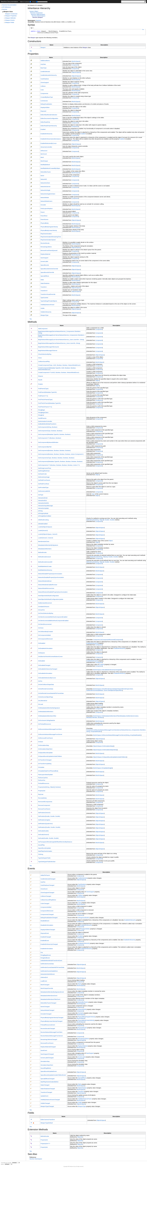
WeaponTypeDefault (47, 1123)
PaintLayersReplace (47, 208)
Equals (40, 379)
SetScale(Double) (43, 831)
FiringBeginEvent (46, 955)
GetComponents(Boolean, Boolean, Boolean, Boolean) (54, 450)
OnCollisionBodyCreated (45, 631)
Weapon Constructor (11, 14)
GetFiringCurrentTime (44, 468)
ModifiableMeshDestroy (45, 570)
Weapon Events (10, 20)
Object (97, 380)
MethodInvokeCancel (44, 557)
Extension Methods (38, 1129)
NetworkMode (45, 197)
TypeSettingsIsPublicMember (46, 861)
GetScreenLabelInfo (44, 491)
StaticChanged (45, 1085)
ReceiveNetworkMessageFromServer (52, 1036)
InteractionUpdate (43, 508)
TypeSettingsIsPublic (44, 858)
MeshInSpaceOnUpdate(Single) (102, 768)
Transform (44, 287)
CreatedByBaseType (47, 97)
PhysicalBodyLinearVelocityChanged (51, 1021)
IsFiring (40, 511)
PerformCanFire (43, 777)
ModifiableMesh (45, 164)
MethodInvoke (42, 552)
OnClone (40, 628)
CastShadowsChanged (47, 885)
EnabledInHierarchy (46, 133)
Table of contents (24, 1)
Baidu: (2, 1164)
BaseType (44, 68)
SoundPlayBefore (46, 1068)
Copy (143, 29)
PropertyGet (44, 1140)
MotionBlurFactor (46, 172)
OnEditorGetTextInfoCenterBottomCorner (50, 656)
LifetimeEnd (44, 977)
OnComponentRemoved (45, 639)
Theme (34, 1)
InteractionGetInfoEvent (48, 974)
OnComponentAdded (44, 635)
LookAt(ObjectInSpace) (45, 527)
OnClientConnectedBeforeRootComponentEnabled (53, 620)
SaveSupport (44, 257)
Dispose (40, 376)
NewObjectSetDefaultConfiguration (48, 595)
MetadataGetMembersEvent (49, 995)
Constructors (34, 41)
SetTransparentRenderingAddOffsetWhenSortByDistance (55, 842)
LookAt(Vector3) (43, 530)
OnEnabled (41, 661)
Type (93, 494)
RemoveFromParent (44, 809)
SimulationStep (45, 1061)
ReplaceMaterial (45, 254)
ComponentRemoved (47, 911)
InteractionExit (42, 500)
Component (75, 65)
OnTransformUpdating (44, 763)
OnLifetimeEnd (42, 700)
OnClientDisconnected (44, 624)
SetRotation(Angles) (44, 820)
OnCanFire (41, 610)
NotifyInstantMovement (45, 603)
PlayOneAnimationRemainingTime (51, 236)
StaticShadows (45, 283)
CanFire (43, 882)
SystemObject (34, 11)
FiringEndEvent (45, 958)
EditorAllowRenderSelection (49, 114)
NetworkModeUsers (46, 201)
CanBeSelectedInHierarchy (49, 75)
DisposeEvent (45, 933)
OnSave (40, 741)
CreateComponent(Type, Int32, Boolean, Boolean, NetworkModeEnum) (59, 365)
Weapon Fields (9, 22)
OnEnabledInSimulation (45, 673)
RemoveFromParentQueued (49, 250)
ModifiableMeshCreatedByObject (50, 168)
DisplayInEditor (45, 107)
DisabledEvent (45, 921)
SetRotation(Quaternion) (45, 823)
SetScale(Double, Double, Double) (48, 838)
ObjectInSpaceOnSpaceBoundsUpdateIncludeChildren (110, 757)
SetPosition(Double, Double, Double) (49, 816)
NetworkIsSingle (45, 190)
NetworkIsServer (45, 186)
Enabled (43, 129)
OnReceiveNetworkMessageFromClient (50, 729)
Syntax (31, 25)
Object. (111, 540)
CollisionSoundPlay (44, 361)
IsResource (44, 150)
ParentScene (44, 219)
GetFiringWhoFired (43, 471)
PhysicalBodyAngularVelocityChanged (52, 1017)
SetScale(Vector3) (43, 834)
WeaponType (44, 315)
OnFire (40, 681)
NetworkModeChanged (47, 1010)
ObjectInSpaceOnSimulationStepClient (105, 749)
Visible (42, 308)
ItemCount (44, 154)
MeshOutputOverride (47, 988)
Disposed (43, 111)
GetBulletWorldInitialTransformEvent (51, 960)
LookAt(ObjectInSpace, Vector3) (47, 534)
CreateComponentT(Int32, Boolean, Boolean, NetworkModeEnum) (58, 372)
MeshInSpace (76, 61)
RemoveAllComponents (45, 801)
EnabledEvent (45, 940)
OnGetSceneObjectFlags (45, 697)
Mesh (42, 157)
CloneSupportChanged (47, 892)
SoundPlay (41, 845)
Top (31, 51)
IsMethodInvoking (43, 520)
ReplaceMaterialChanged (48, 1047)
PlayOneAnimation (46, 233)
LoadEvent (44, 981)
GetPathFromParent (44, 480)
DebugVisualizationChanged (49, 917)
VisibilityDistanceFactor (47, 304)
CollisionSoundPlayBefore (48, 900)
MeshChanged (45, 984)
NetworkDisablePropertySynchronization (50, 573)
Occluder (43, 205)
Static (42, 279)
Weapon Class (8, 11)
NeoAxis (4, 9)
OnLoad (40, 704)
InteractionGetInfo (43, 503)
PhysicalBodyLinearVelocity (49, 230)
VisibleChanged (45, 1103)
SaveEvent (44, 1050)
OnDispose (41, 653)
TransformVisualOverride (48, 294)
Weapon (43, 47)
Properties (33, 53)
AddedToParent (45, 875)
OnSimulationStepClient (45, 749)
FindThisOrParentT (45, 407)
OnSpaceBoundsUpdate (45, 752)
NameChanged (45, 1006)
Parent (42, 212)
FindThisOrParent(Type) (45, 399)
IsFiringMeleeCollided (44, 516)
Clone (40, 358)
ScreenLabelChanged (47, 1057)
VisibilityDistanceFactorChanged (50, 1099)
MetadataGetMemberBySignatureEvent (52, 992)
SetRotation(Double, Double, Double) (49, 827)
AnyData (43, 64)
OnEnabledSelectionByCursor (47, 678)
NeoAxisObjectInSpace (38, 14)
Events (31, 868)
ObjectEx (80, 1137)
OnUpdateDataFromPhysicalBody (48, 771)
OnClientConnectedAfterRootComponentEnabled (52, 617)
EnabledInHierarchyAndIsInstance (51, 139)
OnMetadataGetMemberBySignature (49, 708)
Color (42, 90)
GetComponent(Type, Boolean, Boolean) (50, 430)
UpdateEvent (44, 1096)
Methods (32, 322)
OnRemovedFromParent (45, 738)
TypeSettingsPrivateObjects (49, 301)
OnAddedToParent (43, 606)
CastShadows (45, 79)
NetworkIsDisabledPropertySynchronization (51, 577)
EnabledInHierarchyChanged (49, 944)
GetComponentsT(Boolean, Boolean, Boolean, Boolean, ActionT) (59, 465)
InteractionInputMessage (45, 505)
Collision (43, 86)
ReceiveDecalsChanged (48, 1028)
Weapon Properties (11, 15)
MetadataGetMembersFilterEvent (50, 999)
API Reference (6, 7)
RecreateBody (42, 798)
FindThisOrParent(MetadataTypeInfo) (49, 403)
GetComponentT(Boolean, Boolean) (49, 438)
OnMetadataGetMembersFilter (47, 716)
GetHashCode (42, 474)
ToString (40, 854)
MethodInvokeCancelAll (45, 562)
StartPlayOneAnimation (45, 851)
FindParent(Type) (43, 388)
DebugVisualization (46, 104)
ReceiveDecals (45, 243)
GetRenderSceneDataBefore (49, 971)
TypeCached (44, 297)
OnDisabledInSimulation (45, 648)
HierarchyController (46, 147)
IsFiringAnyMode (43, 513)
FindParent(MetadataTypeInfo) (47, 392)
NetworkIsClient (45, 183)
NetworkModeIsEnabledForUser (47, 584)
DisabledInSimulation (47, 925)
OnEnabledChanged (44, 665)
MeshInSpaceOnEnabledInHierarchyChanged (107, 669)
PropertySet (41, 790)
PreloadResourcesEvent (48, 1025)
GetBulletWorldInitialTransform (47, 424)
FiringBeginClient (43, 412)
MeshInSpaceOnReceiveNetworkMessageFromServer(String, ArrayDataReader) (117, 735)
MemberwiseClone (43, 541)
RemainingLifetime (46, 247)
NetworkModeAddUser (45, 581)
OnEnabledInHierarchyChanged (47, 669)
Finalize (40, 384)
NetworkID (44, 179)
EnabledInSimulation (47, 948)
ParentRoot (44, 216)
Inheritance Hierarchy (39, 8)
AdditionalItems (45, 60)
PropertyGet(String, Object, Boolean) (49, 787)
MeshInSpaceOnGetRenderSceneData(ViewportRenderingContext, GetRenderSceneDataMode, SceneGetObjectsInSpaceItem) (109, 689)
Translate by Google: (6, 1162)
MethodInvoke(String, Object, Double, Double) (100, 520)
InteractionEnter (43, 498)
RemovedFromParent (47, 1043)
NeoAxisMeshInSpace (38, 16)
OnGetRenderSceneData (45, 689)
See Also (32, 1154)
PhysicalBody (45, 223)
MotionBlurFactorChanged (48, 1003)
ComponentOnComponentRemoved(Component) (107, 639)
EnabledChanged (46, 937)
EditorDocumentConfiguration (49, 118)
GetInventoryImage (44, 477)
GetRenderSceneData (47, 963)
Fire (42, 952)
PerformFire (41, 780)
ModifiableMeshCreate (45, 566)
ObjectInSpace (76, 72)
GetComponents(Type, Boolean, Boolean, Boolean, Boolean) (56, 458)
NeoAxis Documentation (9, 5)
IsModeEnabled (42, 523)
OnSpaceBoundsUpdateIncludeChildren (50, 756)
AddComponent (42, 328)
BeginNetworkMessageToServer (47, 350)
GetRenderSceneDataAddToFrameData (52, 967)
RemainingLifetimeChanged (49, 1039)
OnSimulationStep (43, 745)
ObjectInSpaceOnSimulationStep (103, 746)
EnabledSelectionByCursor (49, 143)
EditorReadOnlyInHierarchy (49, 125)
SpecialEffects (45, 276)
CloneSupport (45, 82)
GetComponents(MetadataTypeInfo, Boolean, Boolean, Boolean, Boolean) (60, 461)
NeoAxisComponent (36, 13)
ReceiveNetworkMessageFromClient (51, 1032)
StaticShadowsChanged (48, 1088)
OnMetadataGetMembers (45, 711)
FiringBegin (41, 410)
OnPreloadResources (44, 724)
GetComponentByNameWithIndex (48, 442)
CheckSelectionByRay (44, 354)
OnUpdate (41, 767)
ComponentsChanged (47, 914)
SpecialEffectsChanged (47, 1078)
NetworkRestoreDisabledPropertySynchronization (52, 592)
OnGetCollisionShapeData (46, 684)
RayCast (40, 794)
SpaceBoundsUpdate (44, 848)
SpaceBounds (45, 265)
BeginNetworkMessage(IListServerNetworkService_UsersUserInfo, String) (61, 339)
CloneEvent (44, 889)
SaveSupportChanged (47, 1054)
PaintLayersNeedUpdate (45, 774)
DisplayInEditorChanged (48, 929)
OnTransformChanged (44, 760)
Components (44, 93)
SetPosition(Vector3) (44, 812)
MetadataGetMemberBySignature (48, 545)
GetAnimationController (45, 421)
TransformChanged (46, 1092)
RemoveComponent (44, 805)
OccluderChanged (46, 1014)
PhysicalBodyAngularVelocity (49, 226)
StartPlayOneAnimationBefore (49, 1082)
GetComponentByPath (45, 447)
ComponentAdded (46, 907)
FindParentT (43, 396)
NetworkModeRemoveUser (46, 588)
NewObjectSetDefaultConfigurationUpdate (50, 599)
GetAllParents (42, 418)
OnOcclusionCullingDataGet (46, 720)
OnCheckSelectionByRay (45, 613)
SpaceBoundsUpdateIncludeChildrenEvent (53, 1075)
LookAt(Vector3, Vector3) (45, 538)
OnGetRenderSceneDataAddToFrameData (51, 693)
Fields (31, 1112)
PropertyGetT (45, 1143)
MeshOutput (44, 161)
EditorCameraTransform (48, 1119)
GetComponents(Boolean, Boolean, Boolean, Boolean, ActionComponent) (61, 454)
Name (42, 175)
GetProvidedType (43, 487)
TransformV (44, 290)
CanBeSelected (45, 71)
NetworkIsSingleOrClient (48, 194)
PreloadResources (43, 783)
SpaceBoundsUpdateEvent (49, 1071)
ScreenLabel (44, 261)
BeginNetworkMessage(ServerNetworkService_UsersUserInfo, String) (59, 343)
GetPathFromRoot (43, 484)
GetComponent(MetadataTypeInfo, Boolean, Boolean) (54, 434)
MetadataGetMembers (44, 549)
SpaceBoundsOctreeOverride (49, 268)
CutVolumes (44, 100)
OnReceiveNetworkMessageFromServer (50, 734)
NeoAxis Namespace (36, 1159)
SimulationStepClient (47, 1065)
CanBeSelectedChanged (48, 879)
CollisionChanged (46, 896)
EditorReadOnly (45, 122)
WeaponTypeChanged (47, 1106)
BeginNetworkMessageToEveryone (48, 347)
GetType (40, 495)
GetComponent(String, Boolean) (47, 427)
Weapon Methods (10, 18)
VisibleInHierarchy (46, 312)
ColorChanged (45, 903)
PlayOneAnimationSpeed (48, 239)
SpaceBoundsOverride (47, 272)
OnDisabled (41, 643)
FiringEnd (41, 415)
